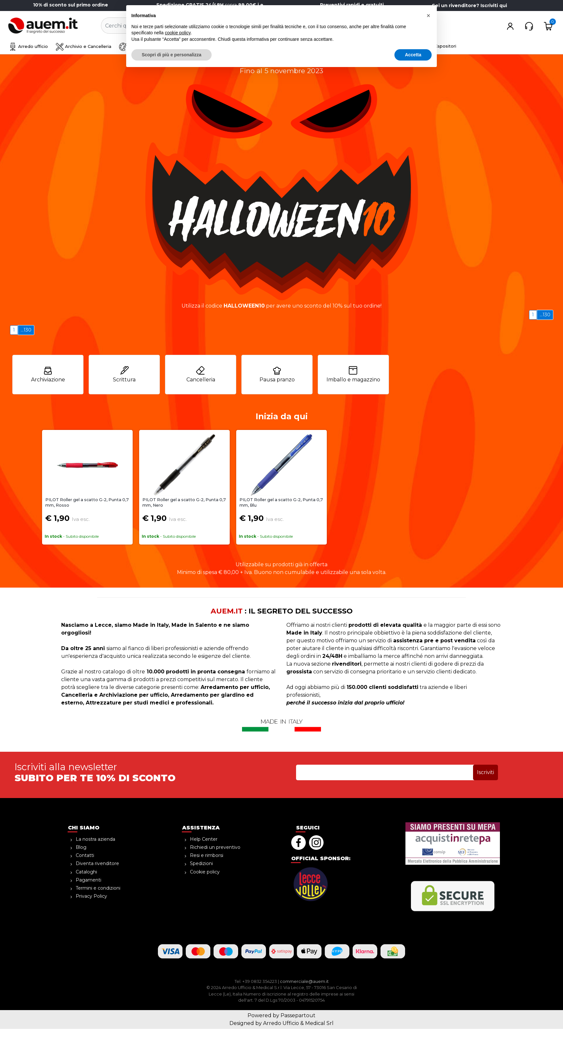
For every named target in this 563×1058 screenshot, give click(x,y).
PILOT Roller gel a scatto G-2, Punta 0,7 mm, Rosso (87, 502)
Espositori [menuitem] (445, 46)
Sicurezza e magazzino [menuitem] (210, 46)
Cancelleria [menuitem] (200, 374)
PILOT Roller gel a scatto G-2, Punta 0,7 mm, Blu (281, 502)
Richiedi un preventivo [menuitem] (215, 847)
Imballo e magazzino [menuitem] (353, 374)
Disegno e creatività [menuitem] (145, 46)
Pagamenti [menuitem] (88, 880)
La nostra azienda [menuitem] (95, 839)
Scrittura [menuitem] (124, 374)
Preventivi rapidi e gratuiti (352, 5)
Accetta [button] (413, 1040)
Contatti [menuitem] (85, 855)
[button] (269, 26)
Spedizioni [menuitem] (201, 863)
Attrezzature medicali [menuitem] (398, 46)
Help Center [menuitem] (203, 839)
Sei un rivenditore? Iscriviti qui (469, 5)
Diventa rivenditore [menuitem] (97, 863)
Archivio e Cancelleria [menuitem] (83, 46)
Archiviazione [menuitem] (48, 374)
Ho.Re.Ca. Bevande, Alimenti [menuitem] (284, 46)
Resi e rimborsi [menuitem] (206, 855)
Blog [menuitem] (81, 847)
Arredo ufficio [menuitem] (28, 46)
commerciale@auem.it (304, 981)
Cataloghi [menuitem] (86, 872)
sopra (211, 5)
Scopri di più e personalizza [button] (171, 1040)
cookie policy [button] (178, 1018)
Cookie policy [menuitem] (205, 872)
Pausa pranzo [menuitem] (277, 374)
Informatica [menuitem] (344, 46)
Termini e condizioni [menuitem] (98, 888)
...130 (545, 315)
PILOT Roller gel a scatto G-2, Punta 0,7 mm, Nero (184, 502)
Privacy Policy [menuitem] (91, 896)
